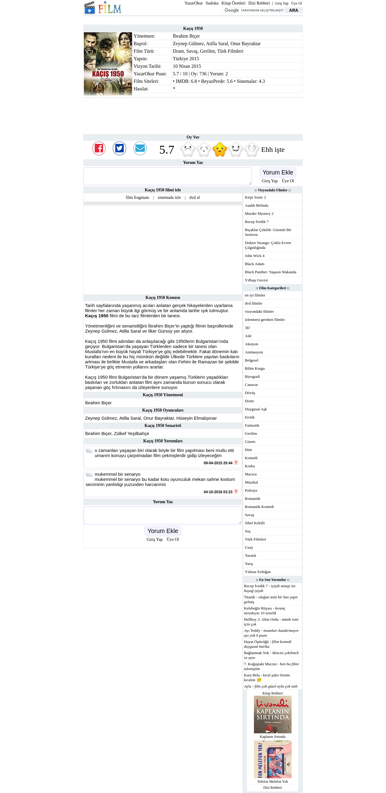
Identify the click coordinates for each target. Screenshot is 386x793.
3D (247, 327)
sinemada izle (169, 197)
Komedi (251, 458)
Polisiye (251, 490)
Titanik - (271, 599)
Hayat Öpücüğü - (267, 644)
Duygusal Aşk (256, 409)
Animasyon (254, 352)
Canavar (251, 384)
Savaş (192, 51)
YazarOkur (194, 3)
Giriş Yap (281, 3)
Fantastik (252, 425)
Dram (178, 51)
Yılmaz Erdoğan (258, 571)
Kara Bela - (267, 677)
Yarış (249, 563)
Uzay (249, 547)
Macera (251, 474)
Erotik (250, 417)
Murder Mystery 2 (259, 213)
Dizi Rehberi (259, 3)
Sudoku (212, 3)
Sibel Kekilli (255, 523)
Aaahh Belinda (256, 205)
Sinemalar (246, 81)
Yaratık (250, 555)
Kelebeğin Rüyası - (265, 610)
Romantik (252, 498)
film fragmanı (137, 197)
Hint (248, 449)
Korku (250, 466)
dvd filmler (253, 303)
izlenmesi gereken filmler (265, 319)
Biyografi (252, 376)
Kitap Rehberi (272, 693)
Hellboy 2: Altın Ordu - (271, 621)
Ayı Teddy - (271, 633)
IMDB (182, 81)
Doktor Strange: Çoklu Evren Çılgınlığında (268, 245)
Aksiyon (251, 344)
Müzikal (251, 482)
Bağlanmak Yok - (271, 655)
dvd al (194, 197)
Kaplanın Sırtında (273, 737)
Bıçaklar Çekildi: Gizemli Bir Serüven (268, 232)
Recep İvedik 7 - (270, 588)
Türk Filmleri (230, 51)
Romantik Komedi (259, 506)
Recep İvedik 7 (257, 221)
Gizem (250, 441)
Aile (248, 336)
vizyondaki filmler (259, 311)
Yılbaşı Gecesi (256, 280)
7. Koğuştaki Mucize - (271, 666)
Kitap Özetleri (233, 3)
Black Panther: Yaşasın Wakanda (270, 272)
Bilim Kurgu (255, 368)
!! (236, 462)
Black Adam (254, 264)
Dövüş (250, 392)
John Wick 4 (254, 255)
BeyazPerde (212, 81)
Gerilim (207, 51)
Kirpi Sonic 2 (255, 197)
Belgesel (251, 360)
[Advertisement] (193, 19)
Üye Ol (296, 3)
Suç (248, 531)
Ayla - (271, 686)
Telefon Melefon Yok (272, 781)
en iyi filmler (255, 295)
